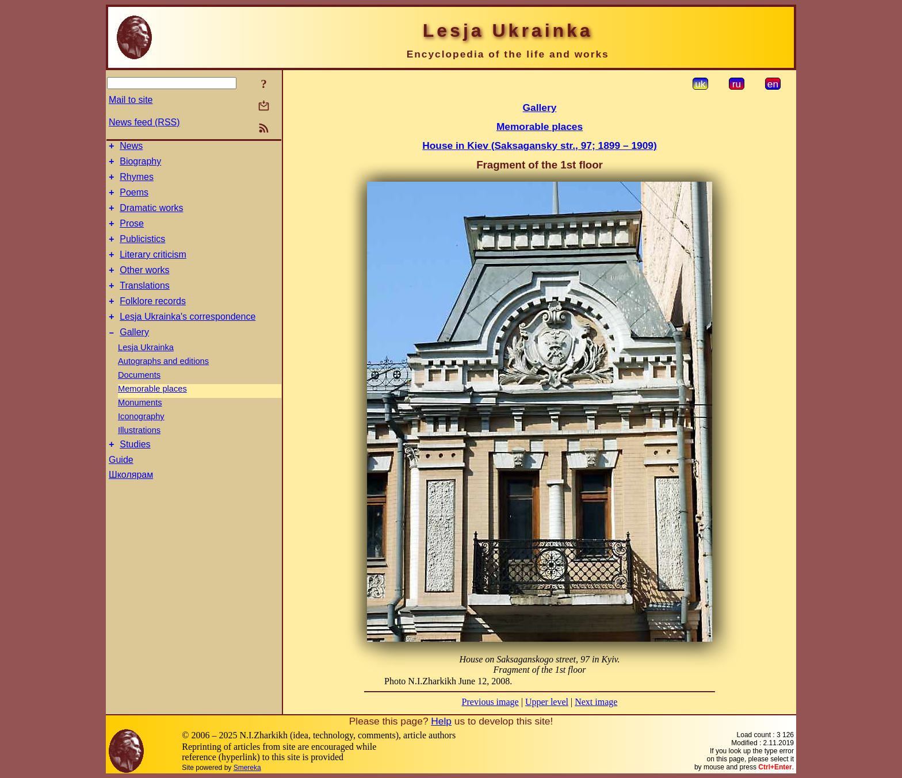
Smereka (247, 768)
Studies (135, 468)
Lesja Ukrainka (146, 369)
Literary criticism (153, 268)
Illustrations (139, 452)
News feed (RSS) (144, 122)
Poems (134, 199)
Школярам (131, 499)
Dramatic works (151, 216)
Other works (144, 285)
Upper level (546, 702)
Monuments (140, 425)
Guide (121, 484)
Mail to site (130, 100)
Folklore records (153, 320)
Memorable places (152, 411)
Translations (145, 303)
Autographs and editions (163, 383)
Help (441, 721)
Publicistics (142, 251)
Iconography (141, 438)
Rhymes (137, 182)
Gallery (134, 354)
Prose (132, 234)
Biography (140, 165)
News (131, 147)
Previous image (490, 702)
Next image (596, 702)
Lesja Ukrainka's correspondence (187, 337)
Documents (139, 397)
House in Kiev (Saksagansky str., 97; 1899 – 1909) (539, 145)
